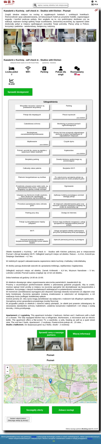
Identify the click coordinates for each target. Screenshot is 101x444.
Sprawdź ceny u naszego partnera (51, 333)
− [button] (7, 372)
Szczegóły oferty (34, 410)
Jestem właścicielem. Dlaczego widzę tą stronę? (18, 419)
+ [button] (7, 368)
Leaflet (81, 402)
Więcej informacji (81, 334)
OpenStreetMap (91, 402)
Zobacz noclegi (66, 410)
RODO (90, 438)
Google (33, 437)
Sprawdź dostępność (18, 92)
